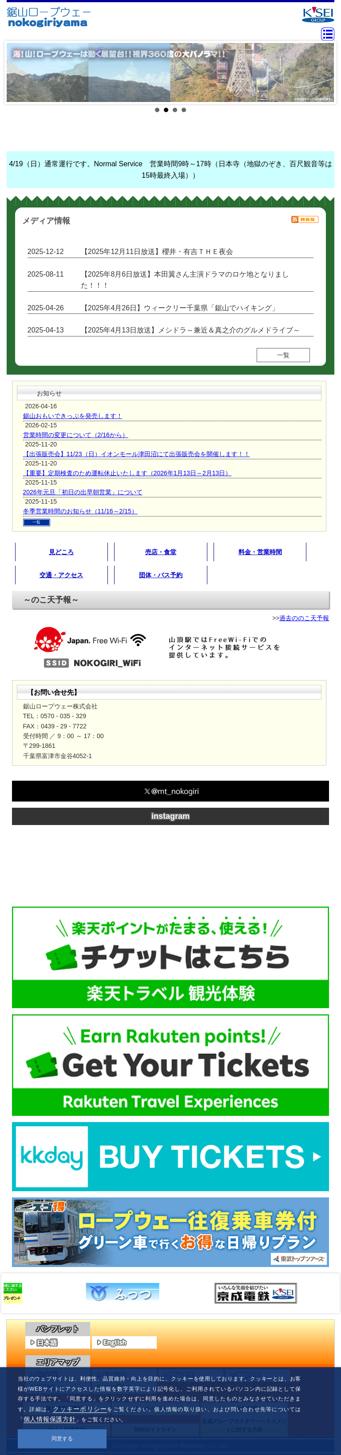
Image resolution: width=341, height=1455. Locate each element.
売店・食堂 (160, 551)
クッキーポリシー (80, 1408)
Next (323, 73)
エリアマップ (57, 1362)
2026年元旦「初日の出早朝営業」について (83, 492)
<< (15, 1293)
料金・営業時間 (260, 551)
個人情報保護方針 (50, 1419)
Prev (18, 73)
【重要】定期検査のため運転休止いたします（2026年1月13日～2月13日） (127, 473)
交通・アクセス (61, 575)
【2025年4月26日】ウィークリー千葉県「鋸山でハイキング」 (180, 308)
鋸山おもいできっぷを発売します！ (73, 415)
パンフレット (57, 1329)
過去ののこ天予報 (304, 618)
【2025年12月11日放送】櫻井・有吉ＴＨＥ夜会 (157, 251)
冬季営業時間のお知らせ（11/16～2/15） (80, 511)
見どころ (61, 551)
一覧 (283, 355)
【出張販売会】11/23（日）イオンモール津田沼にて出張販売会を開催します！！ (136, 454)
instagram (170, 816)
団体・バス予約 (160, 575)
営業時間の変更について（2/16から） (75, 434)
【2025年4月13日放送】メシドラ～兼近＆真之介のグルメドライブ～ (190, 330)
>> (326, 1293)
